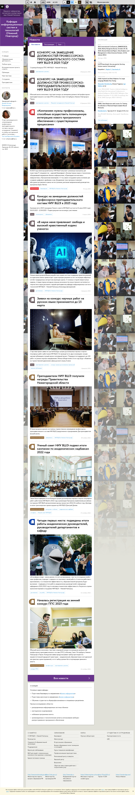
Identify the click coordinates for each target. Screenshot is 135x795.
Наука (83, 733)
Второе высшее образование (63, 742)
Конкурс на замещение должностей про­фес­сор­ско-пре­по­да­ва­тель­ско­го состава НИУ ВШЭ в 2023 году (60, 199)
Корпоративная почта (114, 736)
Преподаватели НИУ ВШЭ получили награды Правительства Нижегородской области (60, 379)
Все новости (61, 678)
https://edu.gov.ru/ (51, 774)
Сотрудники (6, 79)
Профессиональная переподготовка (65, 753)
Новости (35, 39)
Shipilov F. (108, 69)
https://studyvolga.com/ (123, 774)
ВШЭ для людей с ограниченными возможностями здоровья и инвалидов (39, 754)
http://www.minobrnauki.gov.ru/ (37, 774)
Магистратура (58, 739)
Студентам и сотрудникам (118, 733)
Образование (59, 733)
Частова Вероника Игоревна (10, 136)
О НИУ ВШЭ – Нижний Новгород (38, 736)
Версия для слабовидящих (36, 750)
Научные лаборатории (87, 736)
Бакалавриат (58, 736)
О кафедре (5, 56)
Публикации (5, 72)
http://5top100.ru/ (104, 774)
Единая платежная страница (36, 758)
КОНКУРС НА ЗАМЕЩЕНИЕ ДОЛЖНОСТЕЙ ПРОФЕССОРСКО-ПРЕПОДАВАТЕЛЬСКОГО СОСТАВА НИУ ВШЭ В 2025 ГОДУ (61, 57)
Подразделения (32, 747)
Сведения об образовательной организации (37, 743)
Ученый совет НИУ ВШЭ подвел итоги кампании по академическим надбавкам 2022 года (63, 448)
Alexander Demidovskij (105, 84)
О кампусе (32, 733)
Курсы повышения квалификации (64, 750)
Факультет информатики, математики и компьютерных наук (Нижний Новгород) (12, 13)
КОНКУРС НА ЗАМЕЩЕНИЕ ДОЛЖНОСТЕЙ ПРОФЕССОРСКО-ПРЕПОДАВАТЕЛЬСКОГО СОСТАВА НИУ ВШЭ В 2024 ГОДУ (61, 84)
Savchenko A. (116, 69)
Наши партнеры (7, 76)
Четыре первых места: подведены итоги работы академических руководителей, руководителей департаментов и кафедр (63, 525)
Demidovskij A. (102, 111)
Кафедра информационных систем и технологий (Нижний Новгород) (11, 29)
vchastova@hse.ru (11, 139)
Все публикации (103, 120)
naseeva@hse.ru (10, 108)
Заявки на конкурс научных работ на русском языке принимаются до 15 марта (60, 301)
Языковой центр (59, 759)
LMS (108, 739)
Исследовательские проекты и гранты (11, 68)
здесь (103, 789)
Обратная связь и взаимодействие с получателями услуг (65, 766)
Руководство (32, 739)
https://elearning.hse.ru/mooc (90, 774)
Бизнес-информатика (68, 693)
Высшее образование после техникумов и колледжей (66, 746)
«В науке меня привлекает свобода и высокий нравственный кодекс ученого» (61, 225)
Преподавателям (7, 82)
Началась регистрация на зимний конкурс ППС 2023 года (58, 601)
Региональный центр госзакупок (64, 756)
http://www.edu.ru (68, 774)
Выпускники (57, 762)
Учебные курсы (6, 64)
